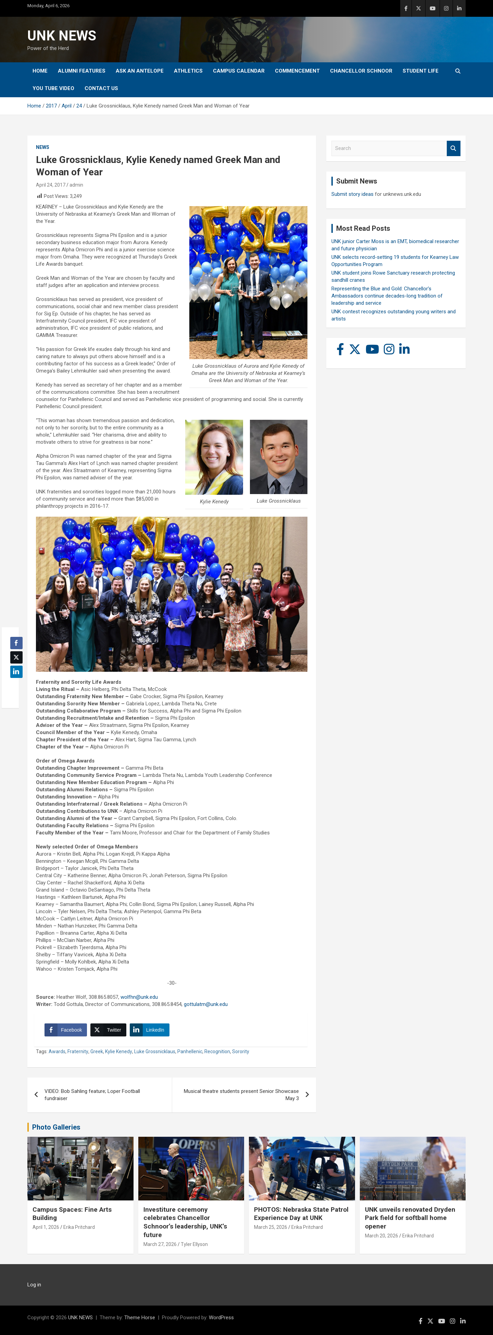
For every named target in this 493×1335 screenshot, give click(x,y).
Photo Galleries (56, 1127)
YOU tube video (53, 88)
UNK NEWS (61, 36)
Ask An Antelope (140, 71)
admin (76, 185)
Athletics (188, 71)
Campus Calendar (239, 71)
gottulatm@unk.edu (206, 1004)
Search (453, 148)
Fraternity (77, 1051)
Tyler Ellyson (194, 1244)
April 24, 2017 (50, 185)
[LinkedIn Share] (149, 1029)
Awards (57, 1051)
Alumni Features (81, 71)
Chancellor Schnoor (361, 71)
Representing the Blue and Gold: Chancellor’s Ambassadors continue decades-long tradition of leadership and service (387, 296)
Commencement (297, 71)
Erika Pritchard (79, 1227)
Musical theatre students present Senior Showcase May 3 (241, 1094)
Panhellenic (189, 1051)
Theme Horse (139, 1317)
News (42, 147)
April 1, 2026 (46, 1227)
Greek (96, 1051)
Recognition (217, 1051)
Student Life (421, 71)
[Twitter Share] (108, 1029)
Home (40, 71)
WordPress (221, 1317)
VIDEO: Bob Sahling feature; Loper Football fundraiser (92, 1094)
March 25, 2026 (270, 1227)
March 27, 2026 (160, 1244)
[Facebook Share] (66, 1029)
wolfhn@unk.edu (139, 997)
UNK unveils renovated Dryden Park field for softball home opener (410, 1218)
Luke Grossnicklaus (154, 1051)
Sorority (240, 1051)
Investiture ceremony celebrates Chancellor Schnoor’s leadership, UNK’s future (185, 1222)
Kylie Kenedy (118, 1051)
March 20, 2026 (381, 1235)
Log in (34, 1285)
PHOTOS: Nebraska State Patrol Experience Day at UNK (301, 1214)
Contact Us (101, 88)
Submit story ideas (352, 194)
